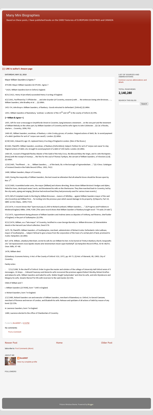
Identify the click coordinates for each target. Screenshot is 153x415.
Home (59, 343)
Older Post (106, 343)
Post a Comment (14, 332)
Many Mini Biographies (23, 15)
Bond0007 (24, 358)
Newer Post (11, 343)
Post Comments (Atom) (24, 348)
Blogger (90, 404)
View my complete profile (27, 362)
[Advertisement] (76, 42)
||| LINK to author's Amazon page (17, 69)
